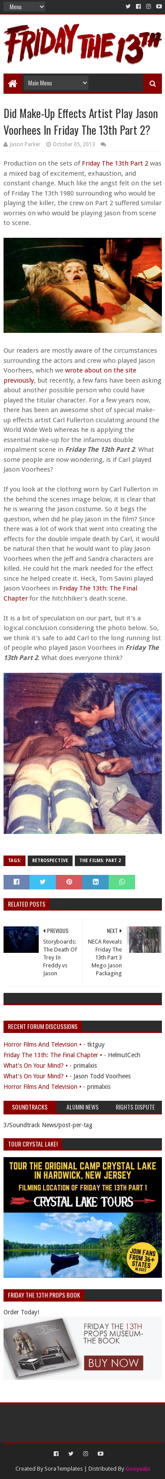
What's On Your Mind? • (36, 1065)
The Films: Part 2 (100, 860)
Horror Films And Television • (42, 1044)
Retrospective (50, 860)
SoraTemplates (63, 1468)
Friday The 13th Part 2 (115, 163)
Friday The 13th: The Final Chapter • (53, 1055)
